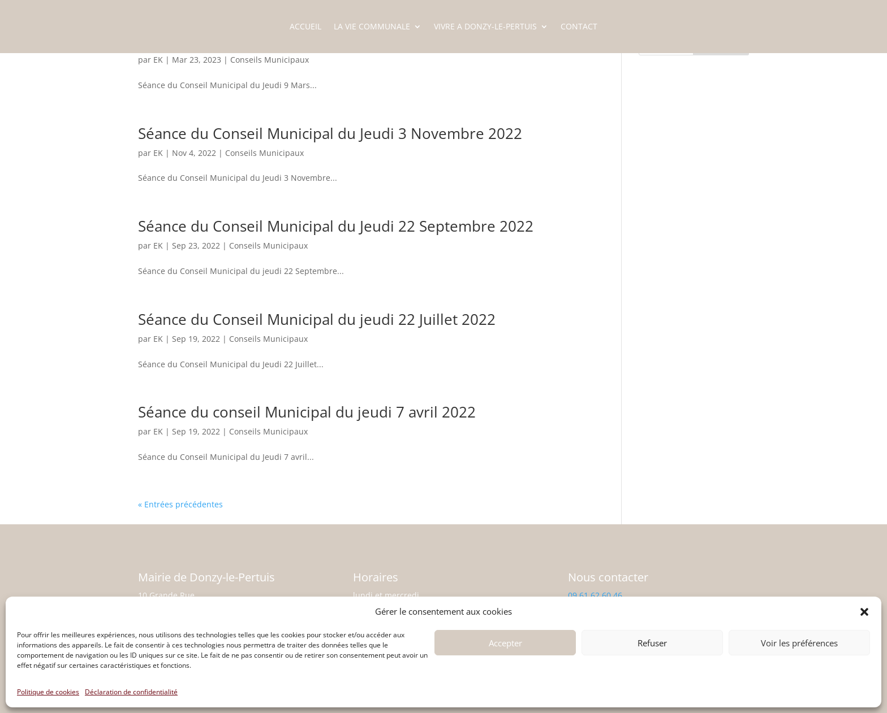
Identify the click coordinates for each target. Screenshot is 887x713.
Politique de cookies (48, 692)
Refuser (652, 643)
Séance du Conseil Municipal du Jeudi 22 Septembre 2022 (335, 226)
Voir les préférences (799, 643)
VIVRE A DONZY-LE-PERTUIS (485, 27)
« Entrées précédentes (180, 504)
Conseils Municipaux (269, 59)
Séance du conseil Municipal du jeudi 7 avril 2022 (307, 412)
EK (158, 59)
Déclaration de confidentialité (131, 692)
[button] (864, 612)
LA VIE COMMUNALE (372, 27)
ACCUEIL (305, 27)
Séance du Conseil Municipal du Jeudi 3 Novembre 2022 (330, 133)
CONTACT (579, 27)
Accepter (505, 643)
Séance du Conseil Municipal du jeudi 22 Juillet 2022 (317, 319)
